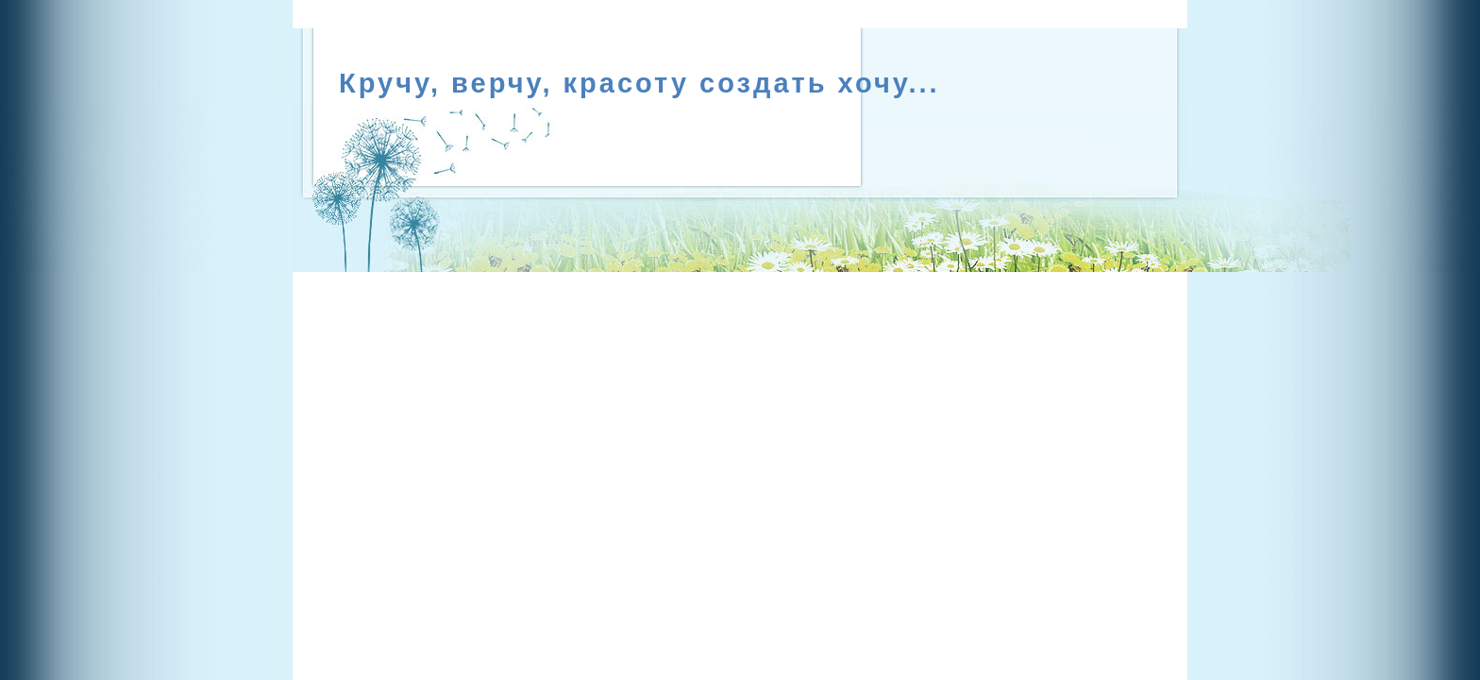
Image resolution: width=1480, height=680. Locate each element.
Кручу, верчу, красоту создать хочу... (639, 83)
